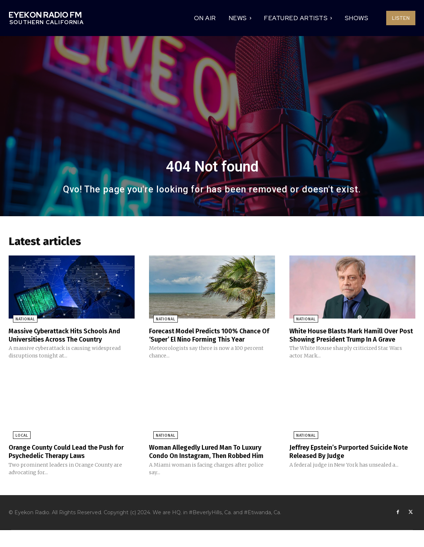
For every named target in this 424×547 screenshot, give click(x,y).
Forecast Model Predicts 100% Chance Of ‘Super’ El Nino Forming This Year (212, 336)
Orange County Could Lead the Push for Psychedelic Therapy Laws (67, 460)
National (21, 320)
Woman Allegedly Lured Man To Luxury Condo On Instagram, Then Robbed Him (204, 464)
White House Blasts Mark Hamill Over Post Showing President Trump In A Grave (350, 340)
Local (17, 444)
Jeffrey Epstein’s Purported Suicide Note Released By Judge (346, 460)
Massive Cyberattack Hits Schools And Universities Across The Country (71, 336)
